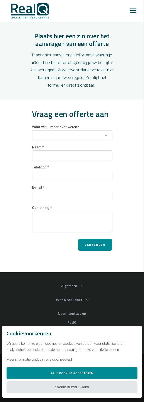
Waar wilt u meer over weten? (55, 127)
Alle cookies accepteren (72, 373)
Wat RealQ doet (69, 299)
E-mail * (38, 187)
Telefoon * (40, 167)
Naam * (38, 147)
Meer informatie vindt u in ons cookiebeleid (39, 359)
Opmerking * (42, 208)
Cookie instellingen (72, 387)
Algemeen (69, 285)
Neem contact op (72, 313)
